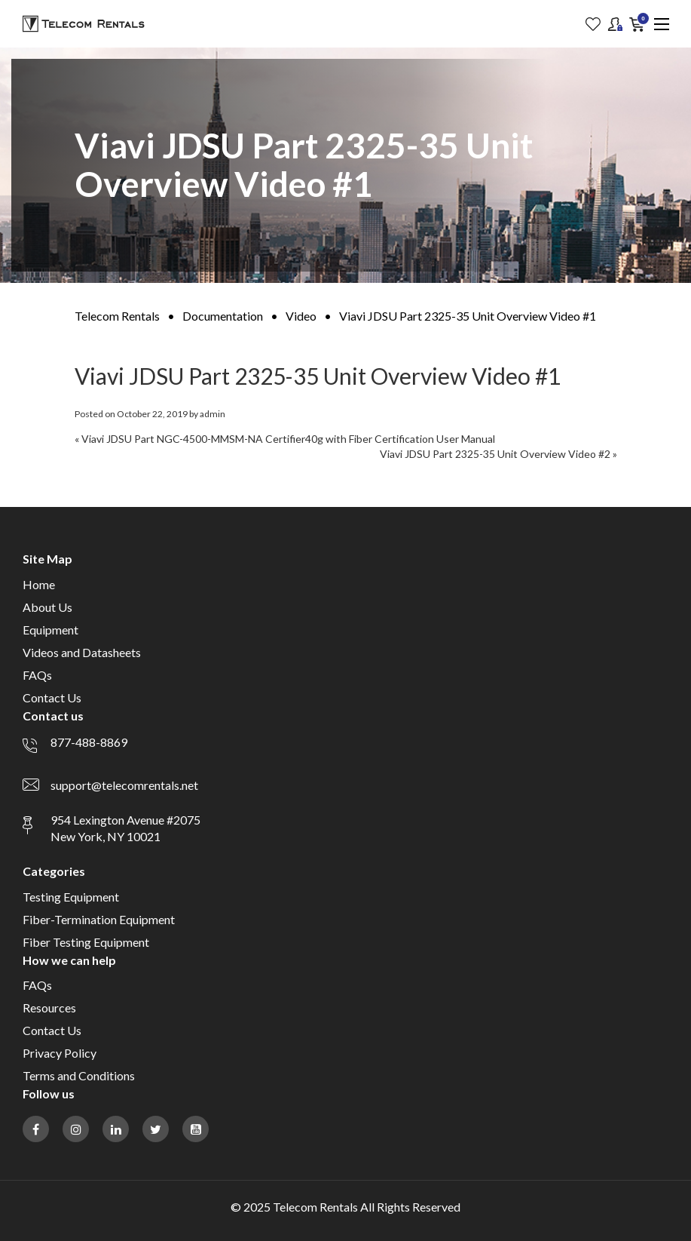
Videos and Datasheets (82, 652)
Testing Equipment (71, 896)
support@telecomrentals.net (124, 785)
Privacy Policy (59, 1053)
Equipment (50, 629)
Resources (49, 1007)
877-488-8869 (88, 742)
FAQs (37, 675)
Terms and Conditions (79, 1075)
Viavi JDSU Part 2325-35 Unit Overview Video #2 (495, 453)
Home (39, 584)
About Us (47, 607)
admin (212, 413)
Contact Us (52, 697)
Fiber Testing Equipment (86, 942)
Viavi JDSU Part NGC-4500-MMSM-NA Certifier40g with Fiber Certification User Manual (288, 438)
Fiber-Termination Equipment (99, 919)
